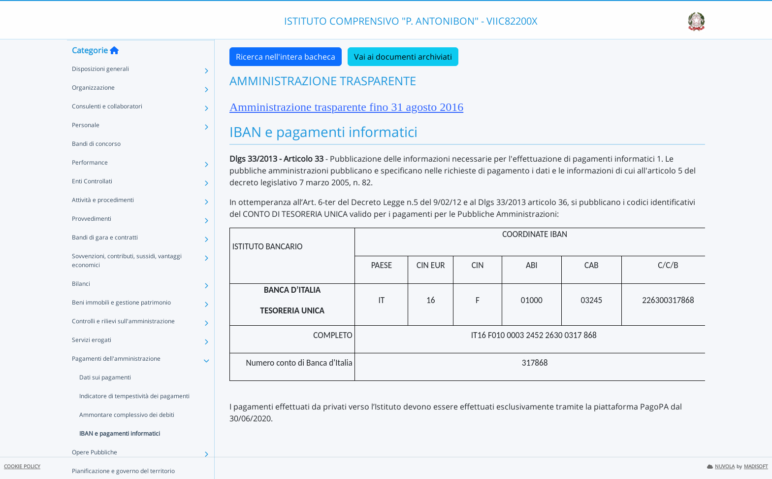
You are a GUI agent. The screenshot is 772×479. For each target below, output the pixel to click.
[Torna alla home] (114, 69)
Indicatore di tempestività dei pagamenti (134, 415)
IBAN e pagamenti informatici (119, 452)
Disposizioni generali (100, 88)
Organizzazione (93, 107)
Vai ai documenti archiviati (403, 56)
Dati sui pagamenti (105, 396)
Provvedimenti (91, 238)
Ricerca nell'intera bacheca (285, 56)
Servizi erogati (91, 359)
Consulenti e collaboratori (107, 125)
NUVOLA (721, 466)
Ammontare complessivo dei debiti (126, 434)
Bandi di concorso (96, 163)
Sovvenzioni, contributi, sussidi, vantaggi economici (127, 279)
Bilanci (81, 303)
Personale (85, 144)
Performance (90, 181)
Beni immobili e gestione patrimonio (121, 321)
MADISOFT (756, 466)
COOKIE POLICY (22, 466)
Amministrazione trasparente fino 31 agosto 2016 (346, 107)
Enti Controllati (92, 200)
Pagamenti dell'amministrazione (116, 378)
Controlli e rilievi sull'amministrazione (123, 340)
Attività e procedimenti (103, 219)
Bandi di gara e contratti (105, 256)
